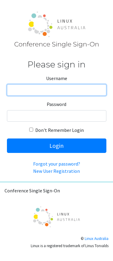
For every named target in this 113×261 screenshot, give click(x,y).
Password (56, 104)
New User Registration (56, 171)
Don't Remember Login (59, 130)
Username (56, 78)
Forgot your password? (56, 164)
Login (56, 145)
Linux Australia (96, 238)
